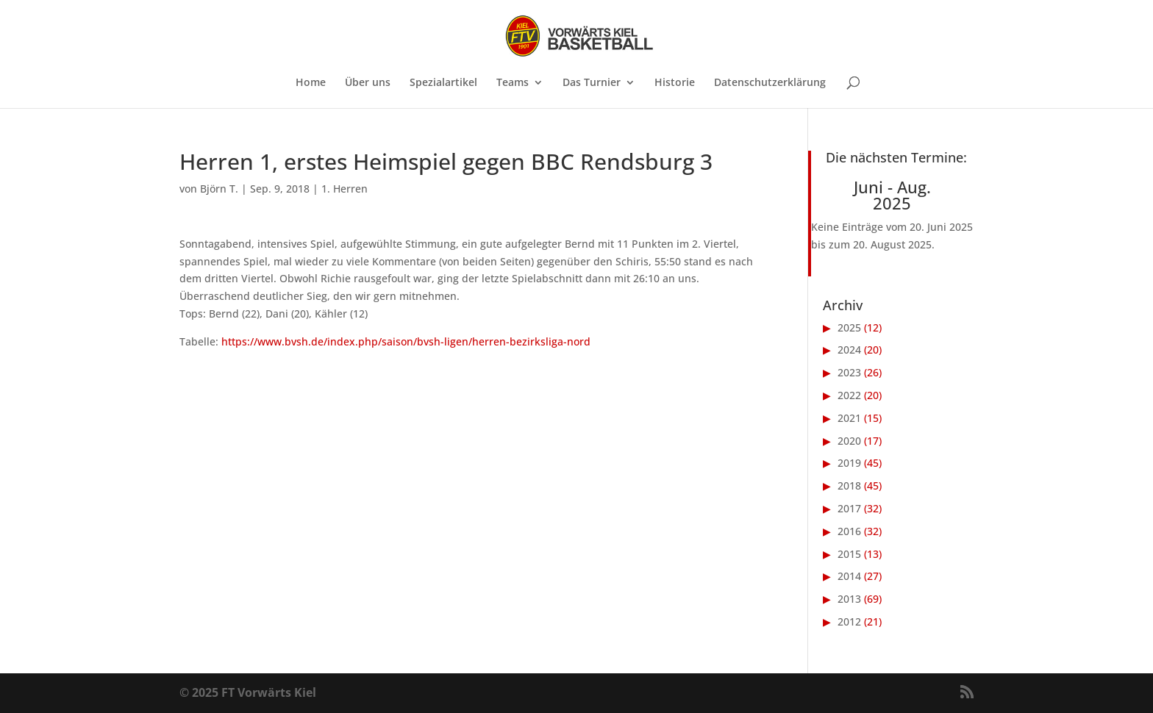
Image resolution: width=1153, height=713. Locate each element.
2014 (849, 576)
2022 (849, 395)
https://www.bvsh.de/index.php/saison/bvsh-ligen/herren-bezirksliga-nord (405, 341)
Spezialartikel (443, 83)
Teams (512, 83)
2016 (849, 531)
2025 (849, 327)
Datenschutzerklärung (770, 83)
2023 (849, 372)
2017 (849, 508)
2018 (849, 485)
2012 (849, 621)
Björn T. (219, 189)
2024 (849, 349)
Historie (674, 83)
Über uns (367, 83)
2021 (849, 418)
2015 (849, 554)
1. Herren (344, 189)
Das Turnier (592, 83)
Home (311, 83)
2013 (849, 599)
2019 (849, 463)
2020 (849, 441)
